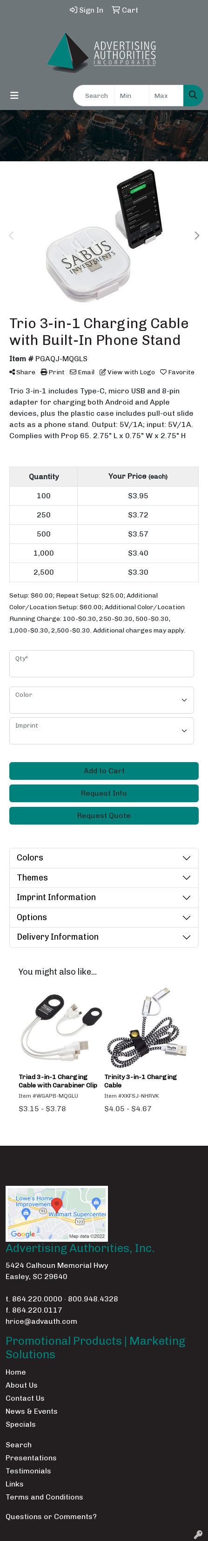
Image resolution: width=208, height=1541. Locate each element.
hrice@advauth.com (41, 1321)
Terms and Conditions (44, 1497)
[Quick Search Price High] (166, 95)
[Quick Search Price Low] (131, 95)
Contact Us (25, 1398)
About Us (22, 1385)
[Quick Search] (94, 95)
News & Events (32, 1411)
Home (16, 1372)
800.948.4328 (93, 1298)
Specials (21, 1424)
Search (19, 1444)
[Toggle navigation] (14, 95)
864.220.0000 (37, 1298)
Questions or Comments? (51, 1516)
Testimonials (28, 1470)
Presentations (31, 1457)
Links (15, 1483)
